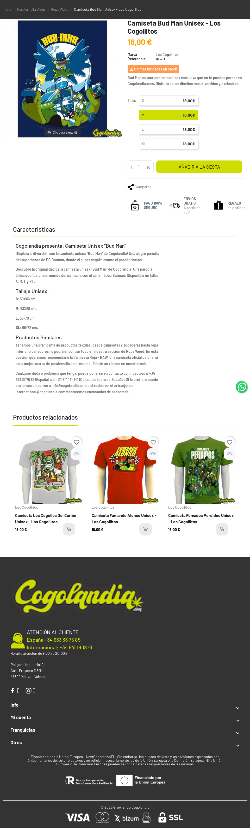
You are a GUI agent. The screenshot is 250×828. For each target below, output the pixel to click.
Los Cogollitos (26, 507)
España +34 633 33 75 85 (53, 639)
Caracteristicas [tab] (34, 229)
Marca (132, 54)
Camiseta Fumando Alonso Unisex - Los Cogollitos (124, 518)
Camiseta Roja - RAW (90, 357)
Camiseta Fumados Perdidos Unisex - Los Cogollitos (201, 518)
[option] (48, 487)
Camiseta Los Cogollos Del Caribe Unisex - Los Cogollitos (45, 518)
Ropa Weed (135, 351)
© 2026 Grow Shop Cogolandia (125, 807)
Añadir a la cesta (199, 167)
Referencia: (137, 59)
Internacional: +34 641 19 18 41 (59, 647)
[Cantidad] (141, 166)
